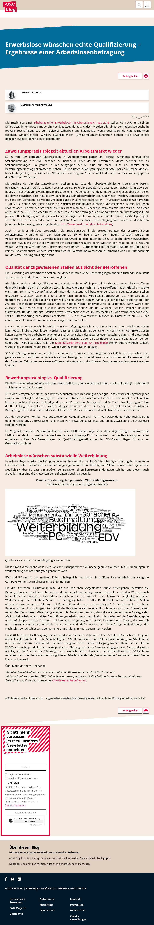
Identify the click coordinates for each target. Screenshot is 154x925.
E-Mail (25, 767)
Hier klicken (29, 821)
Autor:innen (47, 899)
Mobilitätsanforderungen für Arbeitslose (81, 343)
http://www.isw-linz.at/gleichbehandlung (86, 224)
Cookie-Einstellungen (78, 918)
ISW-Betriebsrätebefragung (69, 681)
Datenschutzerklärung (15, 805)
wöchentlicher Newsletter (23, 779)
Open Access (47, 910)
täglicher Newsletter (20, 775)
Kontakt (75, 899)
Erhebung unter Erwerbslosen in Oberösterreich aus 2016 (71, 123)
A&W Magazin (18, 908)
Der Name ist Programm (17, 901)
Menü (147, 7)
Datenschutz (77, 910)
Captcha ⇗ (36, 825)
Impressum (77, 905)
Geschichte (16, 914)
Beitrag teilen (130, 76)
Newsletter (46, 905)
